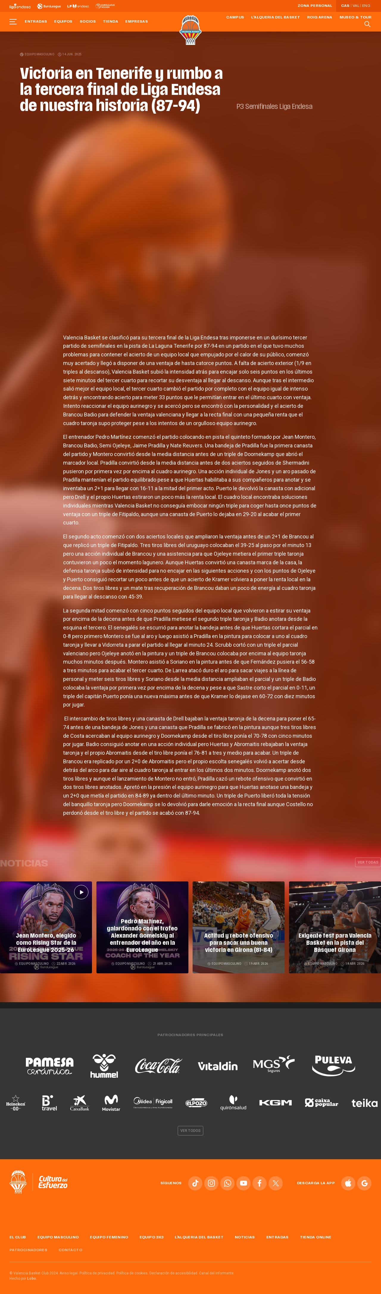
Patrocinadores (28, 1248)
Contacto (70, 1248)
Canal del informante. (217, 1271)
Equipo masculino (37, 54)
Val (356, 6)
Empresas (136, 22)
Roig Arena (319, 17)
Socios (88, 22)
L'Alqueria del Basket (275, 17)
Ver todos (190, 1128)
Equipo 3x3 (152, 1235)
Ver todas (368, 862)
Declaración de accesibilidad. (173, 1271)
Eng (366, 6)
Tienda (110, 22)
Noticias (245, 1235)
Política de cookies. (132, 1271)
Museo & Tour (355, 17)
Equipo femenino (109, 1235)
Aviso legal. (69, 1271)
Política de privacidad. (97, 1271)
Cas (345, 6)
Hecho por (23, 1276)
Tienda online (316, 1235)
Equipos (63, 22)
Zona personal (315, 6)
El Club (18, 1235)
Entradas (36, 22)
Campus (235, 17)
